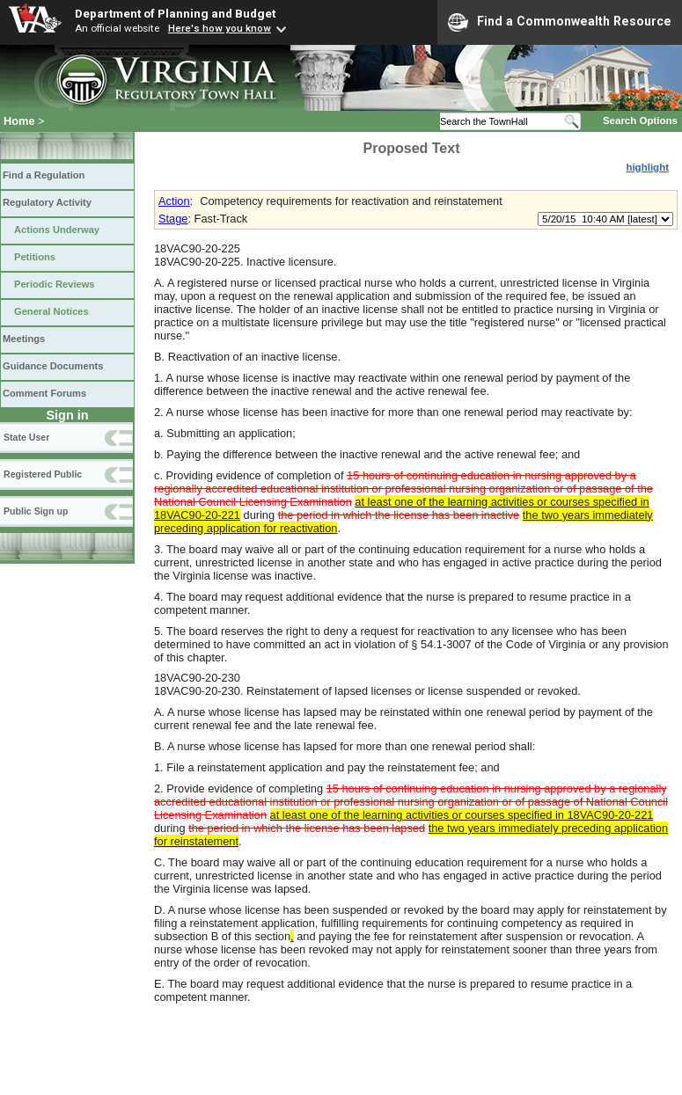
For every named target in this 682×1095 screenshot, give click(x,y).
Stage (172, 218)
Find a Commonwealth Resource (559, 22)
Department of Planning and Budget (175, 13)
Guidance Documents (53, 366)
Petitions (34, 257)
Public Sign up (36, 511)
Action (174, 201)
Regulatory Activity (47, 202)
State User (26, 437)
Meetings (24, 338)
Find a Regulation (43, 175)
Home (19, 121)
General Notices (51, 311)
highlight (647, 167)
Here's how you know (219, 28)
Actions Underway (56, 229)
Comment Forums (44, 393)
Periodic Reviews (54, 284)
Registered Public (43, 474)
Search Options (640, 120)
